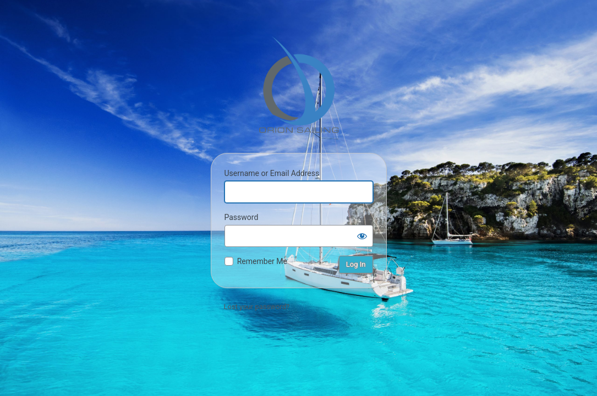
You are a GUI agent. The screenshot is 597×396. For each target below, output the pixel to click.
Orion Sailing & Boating (299, 85)
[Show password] (362, 236)
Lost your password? (257, 306)
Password (241, 217)
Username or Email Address (272, 173)
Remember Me (262, 261)
